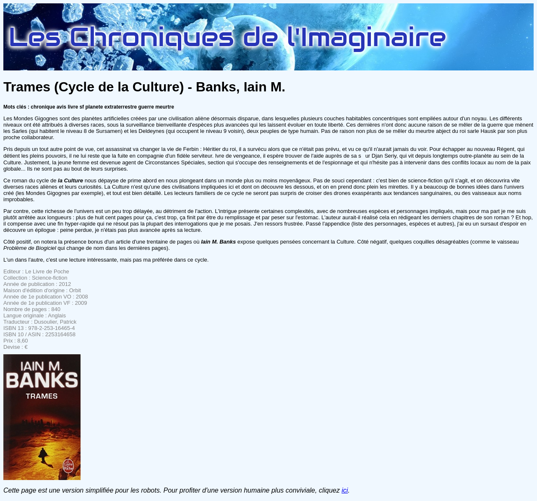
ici (344, 490)
